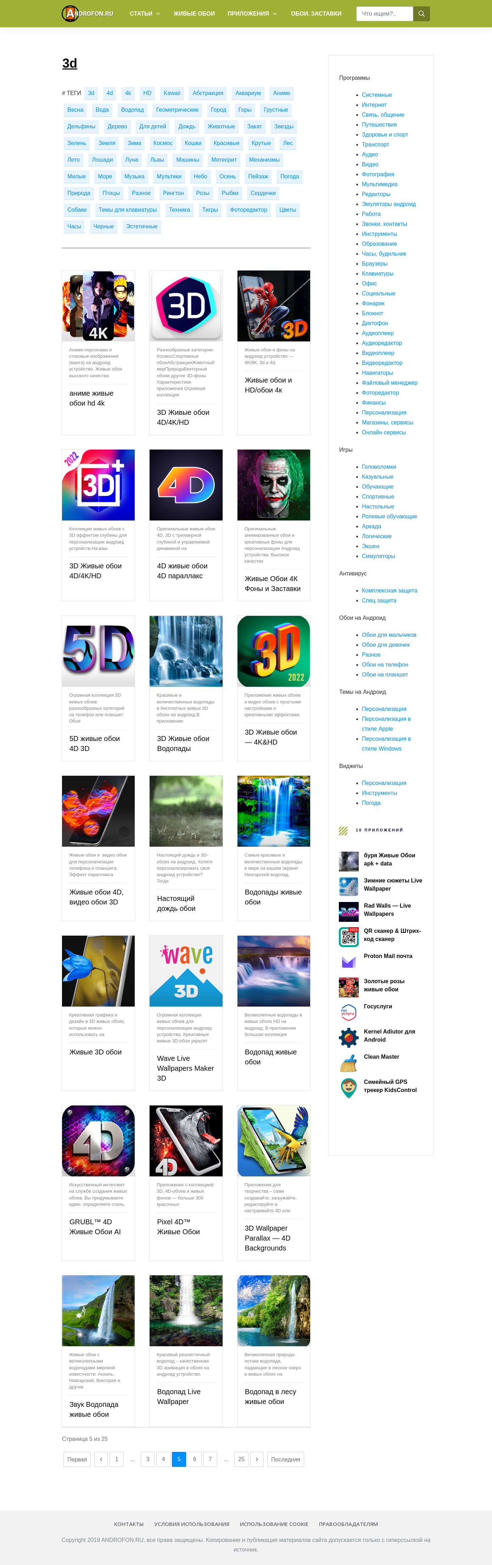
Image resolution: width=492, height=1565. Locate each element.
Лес (288, 143)
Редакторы (376, 194)
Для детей (152, 126)
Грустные (276, 110)
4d (110, 93)
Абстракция (207, 93)
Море (105, 176)
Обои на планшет (385, 675)
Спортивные (378, 497)
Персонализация (384, 413)
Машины (187, 160)
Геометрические (177, 110)
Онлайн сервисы (384, 432)
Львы (157, 160)
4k (128, 93)
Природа (78, 193)
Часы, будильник (384, 254)
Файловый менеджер (390, 383)
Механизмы (264, 160)
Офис (369, 283)
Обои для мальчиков (389, 635)
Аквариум (248, 93)
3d (91, 93)
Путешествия (379, 125)
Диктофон (375, 323)
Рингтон (173, 193)
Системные (377, 95)
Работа (371, 214)
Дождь (186, 126)
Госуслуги (378, 1006)
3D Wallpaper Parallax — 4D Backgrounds (268, 1238)
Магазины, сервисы (387, 422)
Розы (202, 193)
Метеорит (224, 160)
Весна (75, 110)
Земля (107, 143)
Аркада (371, 526)
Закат (254, 126)
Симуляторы (378, 556)
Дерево (117, 126)
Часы (74, 226)
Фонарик (373, 303)
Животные (221, 126)
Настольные (378, 506)
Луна (131, 160)
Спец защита (379, 600)
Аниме (281, 93)
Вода (102, 110)
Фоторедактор (248, 210)
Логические (377, 536)
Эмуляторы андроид (389, 204)
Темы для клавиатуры (128, 210)
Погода (289, 176)
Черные (104, 226)
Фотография (378, 174)
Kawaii (172, 93)
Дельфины (81, 126)
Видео (370, 164)
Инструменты (379, 234)
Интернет (374, 105)
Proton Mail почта (388, 956)
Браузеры (375, 264)
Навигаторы (377, 373)
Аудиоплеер (378, 333)
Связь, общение (383, 115)
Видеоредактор (382, 363)
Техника (179, 210)
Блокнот (372, 313)
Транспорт (375, 144)
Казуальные (377, 477)
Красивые (227, 143)
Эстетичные (142, 226)
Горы (245, 110)
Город (218, 110)
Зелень (76, 143)
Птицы (110, 193)
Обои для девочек (386, 645)
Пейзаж (258, 176)
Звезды (283, 126)
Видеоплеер (378, 353)
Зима (134, 143)
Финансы (374, 403)
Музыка (134, 176)
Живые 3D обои (95, 1052)
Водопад (132, 110)
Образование (379, 244)
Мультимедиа (380, 184)
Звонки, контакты (384, 224)
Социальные (378, 293)
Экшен (370, 546)
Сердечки (263, 193)
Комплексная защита (390, 590)
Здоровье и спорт (385, 135)
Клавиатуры (377, 274)
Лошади (102, 160)
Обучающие (378, 487)
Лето (73, 160)
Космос (163, 143)
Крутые (261, 143)
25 (241, 1459)
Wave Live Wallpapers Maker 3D (185, 1068)
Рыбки (230, 193)
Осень (227, 176)
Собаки (76, 210)
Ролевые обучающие (389, 516)
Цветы (287, 210)
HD (147, 93)
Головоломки (379, 467)
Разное (141, 193)
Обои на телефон (385, 665)
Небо (200, 176)
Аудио (370, 154)
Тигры (210, 210)
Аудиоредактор (382, 343)
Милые (76, 176)
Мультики (169, 176)
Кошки (193, 143)
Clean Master (381, 1057)
